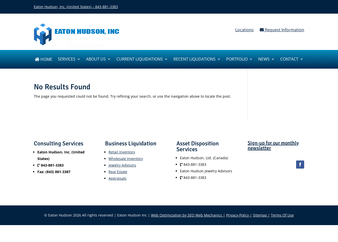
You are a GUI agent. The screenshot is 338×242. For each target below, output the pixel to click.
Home (43, 59)
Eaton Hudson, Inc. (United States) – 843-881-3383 (76, 6)
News (264, 59)
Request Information (282, 30)
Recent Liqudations (194, 59)
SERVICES (66, 59)
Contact (289, 59)
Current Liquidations (139, 59)
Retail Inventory (122, 152)
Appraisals (117, 178)
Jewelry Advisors (122, 165)
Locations (244, 30)
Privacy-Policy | (239, 215)
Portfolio (237, 59)
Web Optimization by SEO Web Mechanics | (188, 215)
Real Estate (118, 171)
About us (96, 59)
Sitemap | (261, 215)
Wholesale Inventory (126, 158)
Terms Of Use (282, 215)
